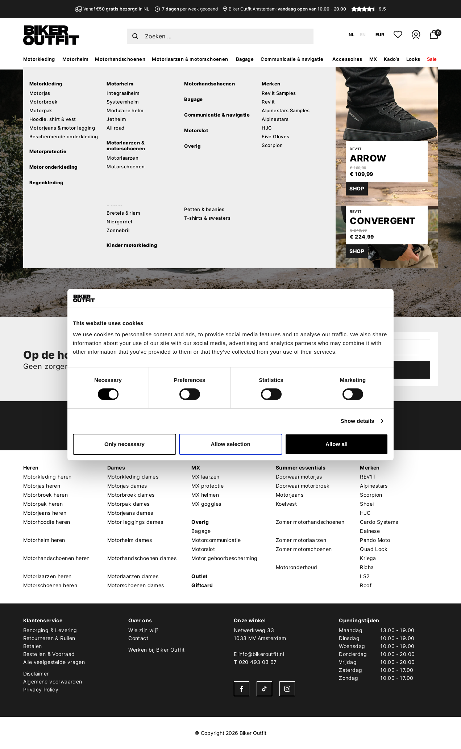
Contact (138, 638)
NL (351, 34)
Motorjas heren (42, 486)
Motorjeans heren (44, 513)
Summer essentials (301, 467)
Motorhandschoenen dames (141, 558)
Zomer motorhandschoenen (310, 522)
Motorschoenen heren (50, 585)
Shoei (367, 504)
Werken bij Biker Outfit (156, 650)
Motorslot (203, 549)
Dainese (370, 531)
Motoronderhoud (296, 567)
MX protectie (207, 486)
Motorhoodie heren (46, 522)
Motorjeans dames (130, 513)
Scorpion (371, 495)
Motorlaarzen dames (132, 576)
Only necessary (124, 444)
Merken (369, 467)
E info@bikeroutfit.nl (259, 654)
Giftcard (202, 585)
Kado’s (391, 59)
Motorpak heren (43, 504)
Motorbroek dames (130, 495)
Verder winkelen (88, 230)
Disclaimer (36, 673)
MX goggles (206, 504)
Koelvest (286, 504)
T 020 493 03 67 (255, 662)
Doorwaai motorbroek (303, 486)
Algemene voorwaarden (52, 681)
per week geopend (186, 9)
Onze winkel (250, 620)
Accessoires (347, 59)
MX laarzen (205, 477)
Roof (365, 585)
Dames (116, 467)
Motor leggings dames (135, 522)
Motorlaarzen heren (47, 576)
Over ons (140, 620)
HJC (365, 513)
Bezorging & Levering (50, 630)
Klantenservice (43, 620)
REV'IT (368, 477)
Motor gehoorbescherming (224, 558)
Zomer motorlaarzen (301, 540)
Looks (413, 59)
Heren (31, 467)
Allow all (336, 444)
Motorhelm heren (44, 540)
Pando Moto (375, 540)
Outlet (199, 576)
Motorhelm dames (129, 540)
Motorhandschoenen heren (56, 558)
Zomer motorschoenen (304, 549)
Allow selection (230, 444)
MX (373, 59)
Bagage (245, 59)
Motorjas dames (127, 486)
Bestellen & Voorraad (49, 654)
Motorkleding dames (132, 477)
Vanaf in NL (112, 9)
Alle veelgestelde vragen (54, 662)
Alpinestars (373, 486)
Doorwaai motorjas (299, 477)
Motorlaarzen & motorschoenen (190, 59)
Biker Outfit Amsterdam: (284, 9)
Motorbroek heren (45, 495)
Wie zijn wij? (143, 630)
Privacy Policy (41, 689)
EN (363, 34)
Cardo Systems (379, 522)
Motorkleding (39, 59)
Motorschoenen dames (135, 585)
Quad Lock (373, 549)
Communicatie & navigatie (292, 59)
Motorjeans (289, 495)
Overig (200, 522)
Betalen (32, 646)
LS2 (364, 576)
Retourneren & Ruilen (49, 638)
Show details (357, 421)
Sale (432, 59)
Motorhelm (75, 59)
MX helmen (205, 495)
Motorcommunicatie (216, 540)
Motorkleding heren (47, 477)
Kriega (368, 558)
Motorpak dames (128, 504)
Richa (367, 567)
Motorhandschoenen (120, 59)
